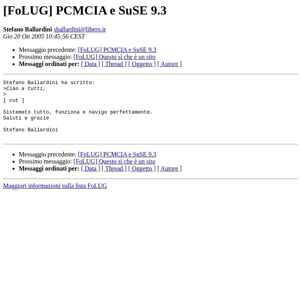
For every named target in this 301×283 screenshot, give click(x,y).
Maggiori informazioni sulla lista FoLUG (55, 197)
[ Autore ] (169, 64)
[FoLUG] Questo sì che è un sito (115, 56)
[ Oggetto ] (142, 64)
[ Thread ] (114, 64)
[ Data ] (90, 64)
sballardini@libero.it (79, 29)
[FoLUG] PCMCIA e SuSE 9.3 (117, 49)
